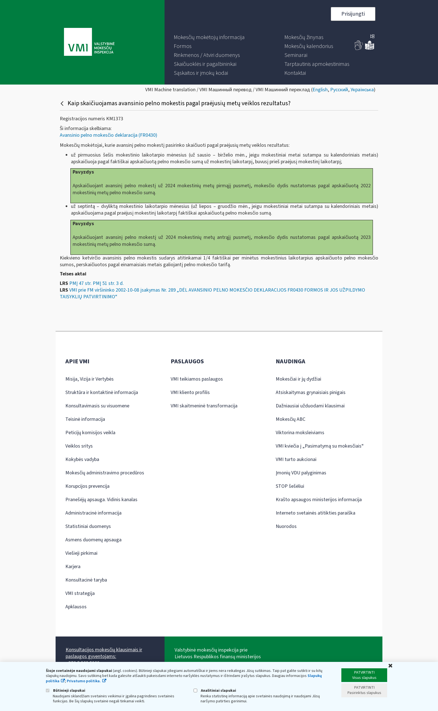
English (320, 89)
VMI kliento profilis (190, 392)
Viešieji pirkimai (81, 553)
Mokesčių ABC (290, 419)
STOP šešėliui (290, 486)
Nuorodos (286, 526)
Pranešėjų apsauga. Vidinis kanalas (101, 499)
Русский (339, 89)
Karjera (72, 566)
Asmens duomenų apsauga (93, 539)
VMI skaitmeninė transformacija (204, 405)
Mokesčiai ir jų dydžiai (298, 379)
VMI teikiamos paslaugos (197, 379)
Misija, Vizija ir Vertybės (89, 379)
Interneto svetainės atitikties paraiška (315, 513)
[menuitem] (209, 37)
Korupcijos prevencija (87, 486)
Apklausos (76, 606)
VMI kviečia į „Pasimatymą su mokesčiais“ (320, 446)
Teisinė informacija (85, 419)
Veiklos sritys (79, 446)
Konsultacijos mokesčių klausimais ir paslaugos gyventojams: (104, 653)
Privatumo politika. (84, 681)
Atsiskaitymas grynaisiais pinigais (311, 392)
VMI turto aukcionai (296, 459)
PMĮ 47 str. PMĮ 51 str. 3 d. (96, 283)
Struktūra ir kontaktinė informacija (101, 392)
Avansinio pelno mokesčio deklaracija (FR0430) (108, 135)
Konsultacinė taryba (86, 580)
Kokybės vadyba (82, 459)
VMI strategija (80, 593)
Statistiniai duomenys (88, 526)
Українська (362, 89)
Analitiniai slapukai (215, 690)
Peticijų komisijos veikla (90, 432)
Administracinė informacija (93, 513)
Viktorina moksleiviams (300, 432)
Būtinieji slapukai (65, 690)
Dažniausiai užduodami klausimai (310, 405)
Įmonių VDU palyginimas (301, 472)
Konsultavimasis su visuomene (97, 405)
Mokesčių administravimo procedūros (104, 472)
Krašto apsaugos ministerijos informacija (319, 499)
